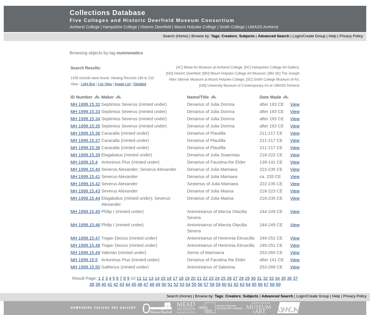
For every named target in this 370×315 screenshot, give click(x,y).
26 (229, 278)
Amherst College (84, 27)
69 (278, 284)
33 (271, 278)
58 (212, 284)
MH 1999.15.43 (85, 190)
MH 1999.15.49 (85, 252)
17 (175, 278)
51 (170, 284)
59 (218, 284)
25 (223, 278)
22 (205, 278)
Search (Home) (175, 36)
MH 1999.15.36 (85, 133)
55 (193, 284)
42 (115, 284)
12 (145, 278)
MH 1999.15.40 (85, 169)
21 (199, 278)
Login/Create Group (309, 36)
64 (248, 284)
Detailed (140, 84)
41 (109, 284)
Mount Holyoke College (195, 27)
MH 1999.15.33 (85, 111)
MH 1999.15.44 (85, 198)
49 (157, 284)
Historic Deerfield (155, 27)
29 (247, 278)
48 (151, 284)
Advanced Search (273, 36)
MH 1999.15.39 (85, 154)
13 (151, 278)
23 (211, 278)
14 (157, 278)
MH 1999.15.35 (85, 125)
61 (230, 284)
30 (253, 278)
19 (187, 278)
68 (272, 284)
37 (295, 278)
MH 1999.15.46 (85, 224)
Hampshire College (120, 27)
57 (206, 284)
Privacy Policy (351, 36)
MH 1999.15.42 (85, 183)
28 (241, 278)
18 (181, 278)
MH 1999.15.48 (85, 245)
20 (193, 278)
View (294, 104)
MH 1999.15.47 (85, 238)
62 (236, 284)
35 (283, 278)
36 (289, 278)
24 (217, 278)
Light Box (88, 84)
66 (260, 284)
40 (104, 284)
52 (176, 284)
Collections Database (107, 12)
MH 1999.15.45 (85, 211)
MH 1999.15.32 (85, 104)
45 (134, 284)
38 (91, 284)
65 (254, 284)
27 (235, 278)
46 (140, 284)
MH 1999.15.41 (85, 176)
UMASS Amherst (263, 27)
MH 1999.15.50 (85, 266)
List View (105, 84)
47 (146, 284)
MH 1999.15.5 (83, 259)
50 (163, 284)
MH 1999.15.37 (85, 140)
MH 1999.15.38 (85, 147)
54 (188, 284)
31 (259, 278)
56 (200, 284)
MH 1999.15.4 (83, 162)
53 (182, 284)
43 (121, 284)
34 (277, 278)
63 (242, 284)
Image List (123, 84)
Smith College (232, 27)
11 (139, 278)
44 (127, 284)
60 (224, 284)
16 (169, 278)
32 (265, 278)
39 (97, 284)
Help (332, 36)
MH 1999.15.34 (85, 118)
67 (266, 284)
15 (163, 278)
